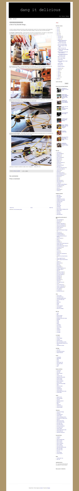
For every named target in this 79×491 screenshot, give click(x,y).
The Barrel (58, 329)
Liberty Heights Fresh (60, 258)
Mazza (58, 264)
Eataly (58, 320)
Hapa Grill (58, 163)
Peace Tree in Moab (60, 273)
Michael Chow (59, 210)
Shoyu (58, 179)
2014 (58, 29)
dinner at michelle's (60, 443)
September (60, 68)
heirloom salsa (59, 382)
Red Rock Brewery (60, 175)
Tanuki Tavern (59, 327)
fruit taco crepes (59, 378)
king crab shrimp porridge (61, 383)
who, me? (14, 18)
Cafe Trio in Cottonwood (61, 224)
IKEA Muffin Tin (60, 64)
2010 (58, 34)
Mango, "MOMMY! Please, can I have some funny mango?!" (65, 126)
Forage (58, 240)
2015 (58, 27)
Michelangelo (59, 266)
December (60, 36)
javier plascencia (59, 214)
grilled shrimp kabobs (60, 420)
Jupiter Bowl (59, 170)
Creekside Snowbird (60, 234)
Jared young (59, 205)
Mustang (58, 171)
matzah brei (59, 404)
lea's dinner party (59, 449)
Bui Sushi (58, 336)
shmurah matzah (59, 407)
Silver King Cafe (59, 180)
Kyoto (58, 254)
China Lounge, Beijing (61, 58)
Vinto (57, 188)
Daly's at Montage (60, 157)
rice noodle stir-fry (60, 427)
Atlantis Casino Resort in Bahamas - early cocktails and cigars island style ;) (65, 96)
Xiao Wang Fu (59, 307)
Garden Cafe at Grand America (62, 243)
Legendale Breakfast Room (61, 298)
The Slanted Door (60, 414)
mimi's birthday (59, 452)
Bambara (58, 222)
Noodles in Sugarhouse (61, 268)
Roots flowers (59, 279)
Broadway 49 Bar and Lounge (62, 318)
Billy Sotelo (58, 195)
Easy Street (59, 158)
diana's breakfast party (60, 439)
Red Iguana (59, 275)
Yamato (58, 190)
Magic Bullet (59, 358)
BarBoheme (59, 154)
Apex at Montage (59, 153)
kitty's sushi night (59, 448)
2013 (58, 30)
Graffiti (58, 322)
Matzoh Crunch (59, 397)
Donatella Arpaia (59, 201)
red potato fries (59, 388)
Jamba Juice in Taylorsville (61, 253)
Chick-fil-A (58, 228)
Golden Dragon (60, 63)
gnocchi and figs (59, 379)
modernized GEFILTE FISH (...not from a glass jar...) (65, 144)
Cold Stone (58, 232)
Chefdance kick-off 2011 (61, 199)
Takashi (58, 280)
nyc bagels (58, 332)
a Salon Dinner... (60, 59)
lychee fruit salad (59, 386)
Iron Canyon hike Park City (61, 167)
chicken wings (59, 415)
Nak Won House (59, 340)
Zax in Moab (59, 288)
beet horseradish (59, 398)
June (59, 72)
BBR (57, 314)
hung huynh (59, 213)
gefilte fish (58, 402)
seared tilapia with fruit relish (61, 391)
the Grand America (60, 291)
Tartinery (58, 328)
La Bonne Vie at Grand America (62, 256)
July (58, 71)
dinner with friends (60, 445)
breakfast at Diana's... (61, 66)
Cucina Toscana (59, 238)
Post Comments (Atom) (18, 209)
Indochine (58, 252)
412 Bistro (58, 152)
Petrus (58, 304)
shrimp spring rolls (60, 431)
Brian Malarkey (59, 196)
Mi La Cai (58, 265)
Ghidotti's (58, 161)
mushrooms (59, 387)
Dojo (57, 239)
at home (58, 438)
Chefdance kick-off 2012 (61, 200)
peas (57, 366)
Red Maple (58, 278)
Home (11, 18)
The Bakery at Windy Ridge (61, 184)
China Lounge (59, 295)
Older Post (51, 207)
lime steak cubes (59, 423)
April (59, 75)
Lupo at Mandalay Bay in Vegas (65, 113)
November (60, 37)
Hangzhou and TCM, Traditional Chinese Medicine (65, 101)
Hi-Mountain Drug (60, 165)
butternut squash (59, 373)
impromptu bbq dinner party (61, 447)
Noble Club (58, 302)
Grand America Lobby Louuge (62, 245)
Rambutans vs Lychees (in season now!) (65, 89)
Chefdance (58, 156)
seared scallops (59, 428)
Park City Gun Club (60, 172)
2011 (58, 33)
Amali (58, 313)
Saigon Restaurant (60, 352)
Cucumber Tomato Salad (62, 42)
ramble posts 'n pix (60, 458)
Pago (58, 270)
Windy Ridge (59, 189)
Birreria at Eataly (59, 315)
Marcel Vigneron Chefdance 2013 (62, 209)
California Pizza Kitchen (61, 226)
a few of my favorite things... (62, 44)
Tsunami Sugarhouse (60, 287)
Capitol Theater (59, 227)
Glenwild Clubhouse (60, 162)
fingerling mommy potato (61, 377)
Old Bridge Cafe (59, 269)
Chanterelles (59, 357)
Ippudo (58, 323)
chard (58, 374)
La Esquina (59, 324)
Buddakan (58, 319)
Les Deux (58, 339)
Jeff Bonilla (58, 206)
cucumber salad (59, 375)
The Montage (59, 186)
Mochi (58, 359)
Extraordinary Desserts (60, 351)
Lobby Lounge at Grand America (62, 259)
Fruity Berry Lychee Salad (64, 131)
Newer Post (12, 207)
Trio (57, 283)
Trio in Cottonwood (60, 284)
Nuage (58, 303)
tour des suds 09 (59, 453)
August (59, 69)
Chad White (59, 197)
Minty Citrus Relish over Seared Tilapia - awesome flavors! (65, 138)
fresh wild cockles (60, 363)
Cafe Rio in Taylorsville (60, 223)
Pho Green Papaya (60, 274)
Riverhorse (58, 176)
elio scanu (58, 211)
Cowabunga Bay (59, 233)
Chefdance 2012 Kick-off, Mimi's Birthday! (64, 119)
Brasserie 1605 (59, 316)
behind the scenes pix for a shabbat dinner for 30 (62, 41)
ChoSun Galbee (59, 338)
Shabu (58, 177)
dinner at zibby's (59, 444)
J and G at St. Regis (60, 168)
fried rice (58, 419)
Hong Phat (58, 248)
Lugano (58, 261)
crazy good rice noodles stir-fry (62, 418)
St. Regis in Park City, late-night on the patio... (63, 50)
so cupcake (59, 289)
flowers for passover (60, 400)
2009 (58, 78)
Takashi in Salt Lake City (62, 48)
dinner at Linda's (59, 440)
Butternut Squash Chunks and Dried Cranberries (63, 52)
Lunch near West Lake (60, 299)
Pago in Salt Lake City (61, 56)
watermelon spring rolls (60, 432)
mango (58, 364)
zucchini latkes (59, 392)
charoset (58, 399)
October (59, 39)
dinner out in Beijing (60, 308)
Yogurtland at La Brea (60, 345)
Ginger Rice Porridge (60, 411)
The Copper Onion (60, 185)
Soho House (59, 325)
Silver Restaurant (60, 181)
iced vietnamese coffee (60, 422)
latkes (58, 384)
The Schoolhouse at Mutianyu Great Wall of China (63, 55)
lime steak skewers (60, 424)
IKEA (57, 249)
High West (58, 166)
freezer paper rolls (60, 362)
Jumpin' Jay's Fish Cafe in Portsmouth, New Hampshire (65, 108)
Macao (58, 300)
